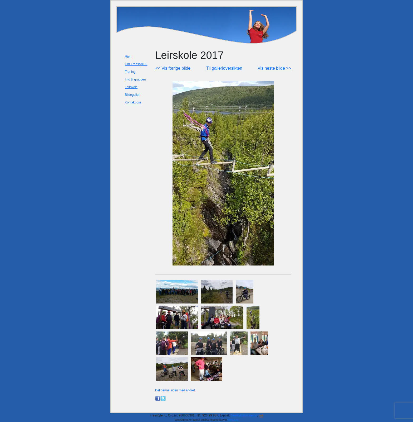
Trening (130, 72)
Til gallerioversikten (224, 68)
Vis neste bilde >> (274, 68)
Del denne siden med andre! (175, 390)
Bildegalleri (132, 95)
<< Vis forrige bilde (172, 68)
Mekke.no (233, 420)
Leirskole (131, 87)
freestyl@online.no (244, 415)
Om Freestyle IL (136, 64)
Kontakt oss (133, 102)
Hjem (128, 56)
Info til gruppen (135, 79)
